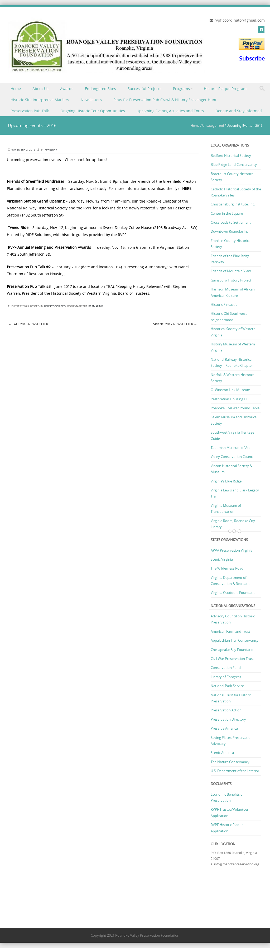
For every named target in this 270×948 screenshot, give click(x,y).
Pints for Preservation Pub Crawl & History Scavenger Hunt (164, 99)
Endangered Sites (100, 88)
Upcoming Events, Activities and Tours (170, 110)
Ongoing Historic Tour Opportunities (92, 110)
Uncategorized (213, 125)
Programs (181, 88)
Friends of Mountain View (231, 271)
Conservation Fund (226, 667)
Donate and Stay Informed (238, 110)
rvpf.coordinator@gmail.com (239, 20)
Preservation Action (226, 710)
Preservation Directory (228, 719)
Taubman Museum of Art (230, 447)
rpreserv (51, 149)
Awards (66, 88)
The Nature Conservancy (230, 761)
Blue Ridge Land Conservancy (234, 164)
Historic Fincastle (224, 304)
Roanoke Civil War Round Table (235, 408)
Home (16, 88)
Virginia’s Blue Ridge (226, 481)
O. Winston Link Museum (230, 389)
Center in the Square (227, 213)
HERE (186, 188)
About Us (40, 88)
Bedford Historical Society (231, 155)
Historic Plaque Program (225, 88)
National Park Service (227, 685)
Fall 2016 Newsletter (28, 324)
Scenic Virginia (222, 559)
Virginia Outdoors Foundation (234, 592)
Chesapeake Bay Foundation (233, 649)
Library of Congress (226, 676)
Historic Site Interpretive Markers (40, 99)
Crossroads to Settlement (231, 222)
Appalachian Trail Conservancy (234, 640)
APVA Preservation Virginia (231, 550)
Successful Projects (144, 88)
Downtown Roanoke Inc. (230, 231)
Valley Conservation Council (232, 456)
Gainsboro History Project (231, 280)
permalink (95, 306)
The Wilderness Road (227, 568)
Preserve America (224, 728)
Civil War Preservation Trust (232, 658)
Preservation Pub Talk (30, 110)
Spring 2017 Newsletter (175, 324)
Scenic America (222, 752)
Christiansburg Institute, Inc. (233, 204)
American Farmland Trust (230, 631)
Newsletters (91, 99)
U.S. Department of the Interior (235, 770)
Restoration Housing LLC (230, 399)
